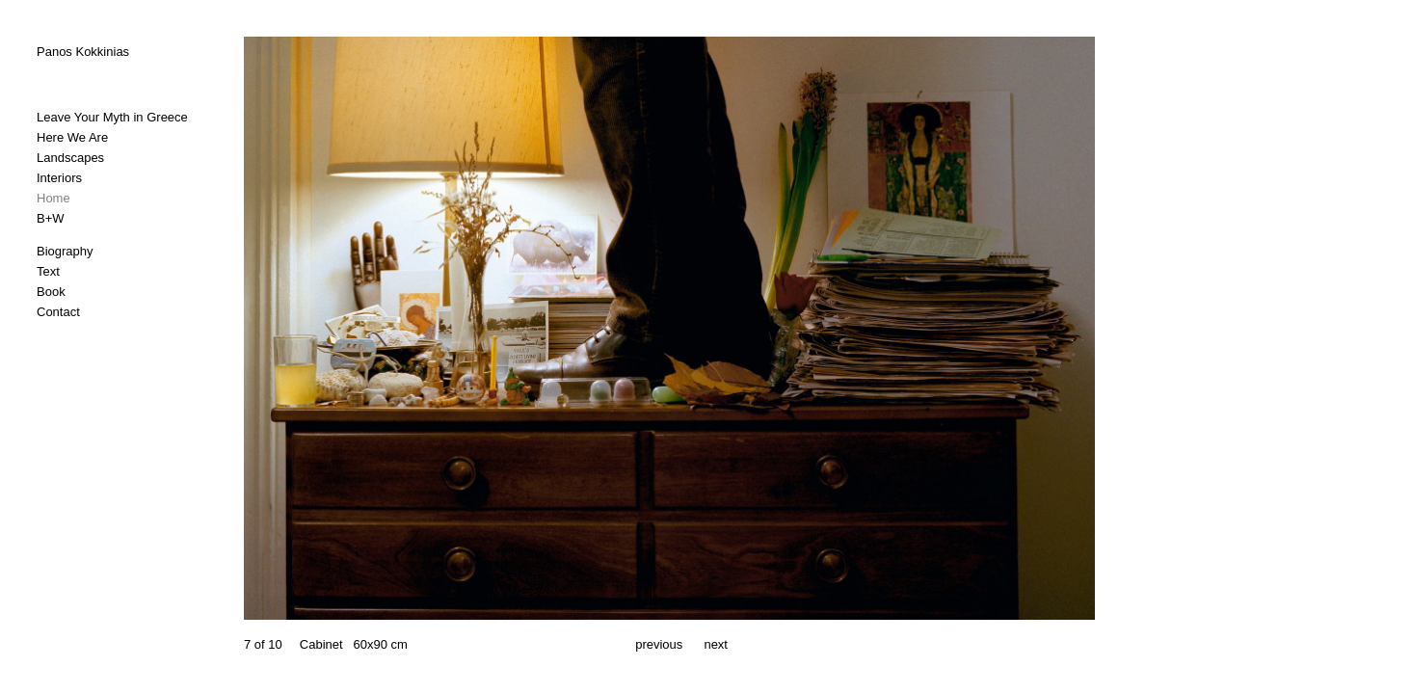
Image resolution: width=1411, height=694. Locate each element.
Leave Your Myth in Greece (112, 117)
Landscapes (70, 157)
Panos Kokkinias (83, 51)
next (716, 644)
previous (658, 644)
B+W (51, 218)
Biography (65, 251)
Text (48, 271)
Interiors (59, 178)
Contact (58, 312)
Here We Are (72, 137)
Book (51, 291)
